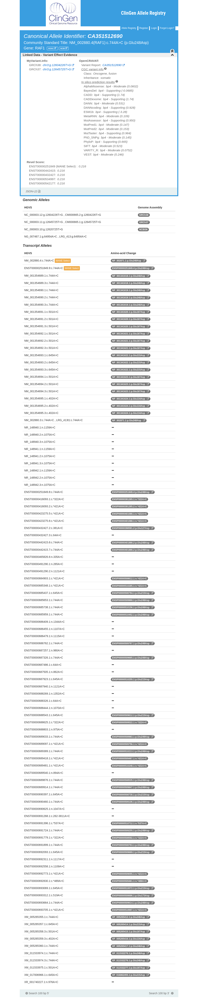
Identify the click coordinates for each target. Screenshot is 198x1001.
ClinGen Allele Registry (143, 13)
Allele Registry (128, 28)
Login (154, 28)
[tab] (99, 55)
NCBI (63, 48)
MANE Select (63, 260)
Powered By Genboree (159, 999)
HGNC (51, 48)
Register (143, 28)
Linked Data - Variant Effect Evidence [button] (98, 55)
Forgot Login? (167, 28)
